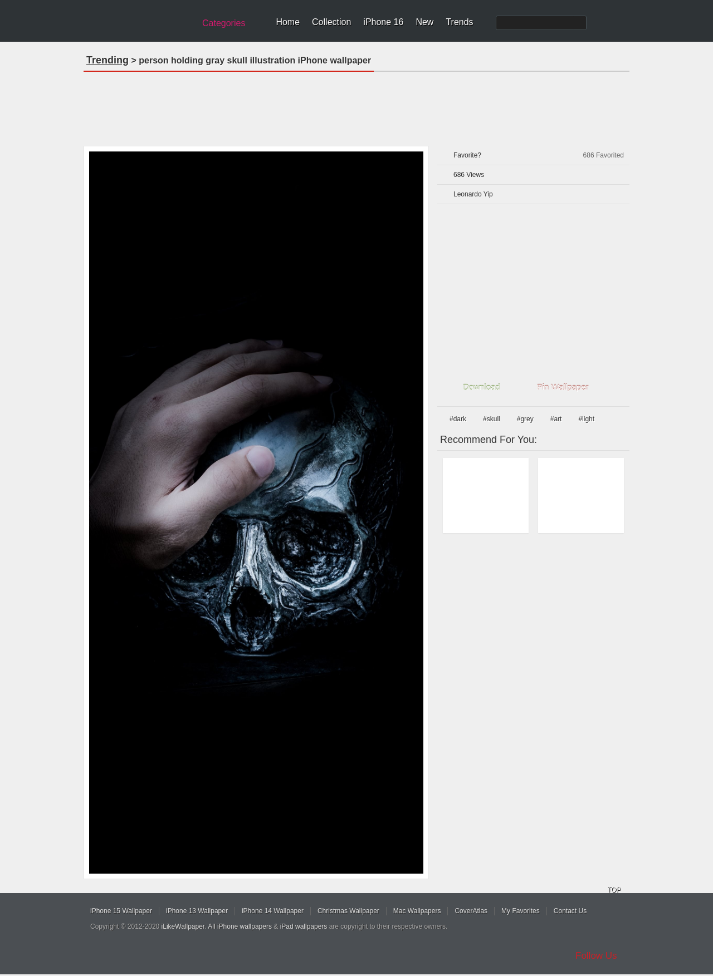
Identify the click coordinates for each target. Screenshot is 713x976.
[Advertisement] (356, 105)
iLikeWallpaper (183, 926)
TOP (614, 890)
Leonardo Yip (473, 194)
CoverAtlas (471, 911)
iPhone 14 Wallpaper (273, 911)
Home (288, 22)
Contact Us (570, 911)
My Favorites (520, 911)
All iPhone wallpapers (240, 926)
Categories (223, 23)
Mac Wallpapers (417, 911)
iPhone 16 (383, 22)
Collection (331, 22)
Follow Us (596, 955)
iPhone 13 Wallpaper (197, 911)
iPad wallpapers (304, 926)
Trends (459, 22)
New (424, 22)
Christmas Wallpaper (348, 911)
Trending (107, 60)
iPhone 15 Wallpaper (121, 911)
